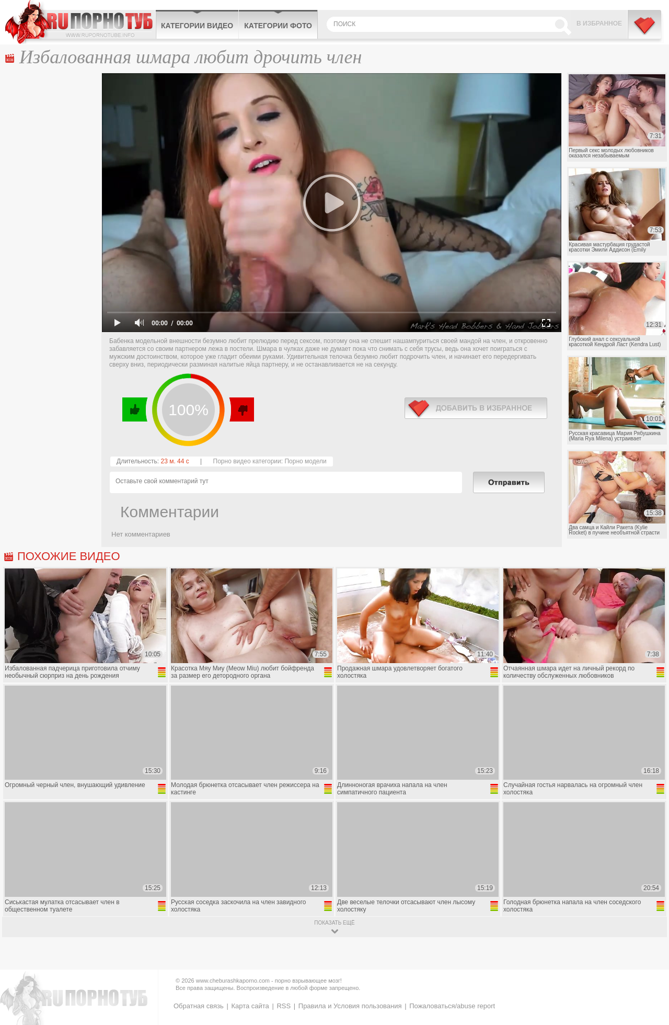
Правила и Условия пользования (350, 1006)
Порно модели (305, 461)
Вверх (649, 962)
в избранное (476, 408)
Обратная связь (199, 1006)
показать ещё (334, 923)
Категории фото (278, 25)
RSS (283, 1006)
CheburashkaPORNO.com (80, 22)
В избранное (599, 23)
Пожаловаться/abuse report (452, 1006)
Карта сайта (250, 1006)
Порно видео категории (247, 461)
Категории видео (197, 25)
